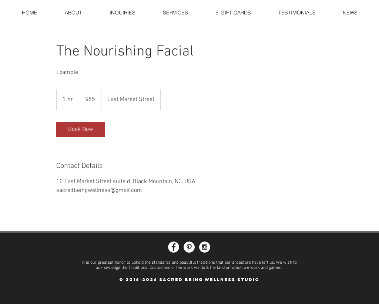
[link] (80, 129)
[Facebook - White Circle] (173, 247)
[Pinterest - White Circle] (189, 247)
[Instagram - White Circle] (204, 247)
